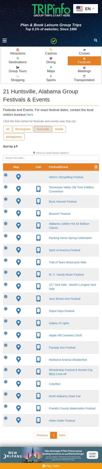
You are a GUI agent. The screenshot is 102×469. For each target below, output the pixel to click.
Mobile (59, 129)
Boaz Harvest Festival (43, 205)
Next (62, 445)
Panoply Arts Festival (43, 354)
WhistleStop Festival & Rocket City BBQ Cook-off (44, 380)
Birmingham (23, 129)
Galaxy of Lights (40, 330)
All (7, 129)
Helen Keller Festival (43, 431)
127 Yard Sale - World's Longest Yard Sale (43, 292)
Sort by (10, 146)
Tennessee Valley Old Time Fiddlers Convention (43, 191)
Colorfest (35, 394)
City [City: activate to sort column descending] (64, 167)
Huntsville (43, 129)
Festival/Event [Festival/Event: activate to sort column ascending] (39, 167)
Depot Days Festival (42, 318)
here (30, 114)
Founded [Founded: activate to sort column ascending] (87, 167)
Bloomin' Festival (40, 217)
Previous (42, 445)
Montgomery (14, 137)
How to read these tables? (51, 153)
